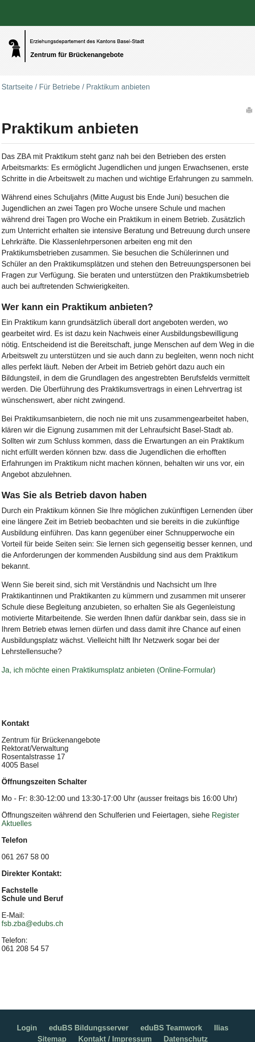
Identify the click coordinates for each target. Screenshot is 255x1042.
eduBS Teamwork (171, 1028)
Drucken (250, 110)
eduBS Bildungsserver (89, 1028)
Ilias (221, 1028)
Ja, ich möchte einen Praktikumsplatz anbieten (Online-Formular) (108, 670)
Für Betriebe (59, 87)
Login (27, 1028)
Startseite (17, 87)
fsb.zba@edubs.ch (32, 924)
